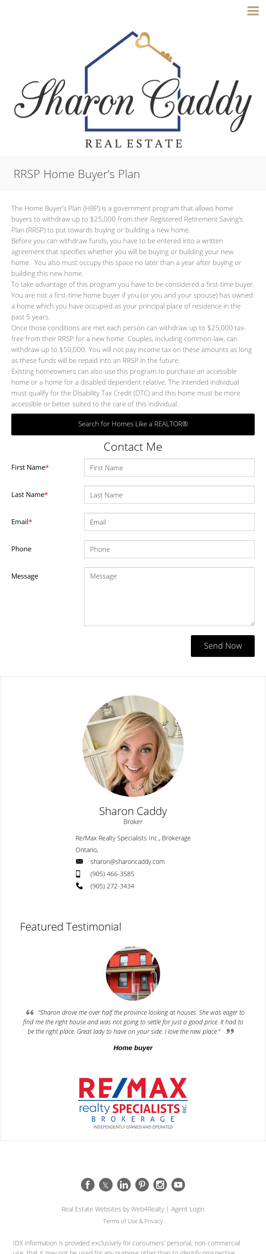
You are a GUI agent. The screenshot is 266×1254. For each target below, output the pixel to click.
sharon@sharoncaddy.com (127, 861)
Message (24, 575)
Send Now (221, 645)
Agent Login (187, 1209)
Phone (21, 548)
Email (21, 521)
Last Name (29, 494)
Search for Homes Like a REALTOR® (133, 423)
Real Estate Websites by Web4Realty (113, 1209)
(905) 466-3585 (112, 873)
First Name (30, 467)
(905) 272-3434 (112, 886)
